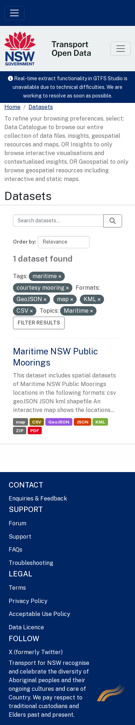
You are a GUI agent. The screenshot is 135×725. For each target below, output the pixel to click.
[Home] (12, 107)
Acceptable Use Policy (39, 614)
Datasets (40, 107)
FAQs (15, 549)
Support (20, 536)
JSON (83, 422)
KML (100, 422)
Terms (17, 587)
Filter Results (39, 323)
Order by (24, 242)
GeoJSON (58, 422)
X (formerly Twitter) (36, 652)
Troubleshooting (31, 562)
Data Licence (26, 627)
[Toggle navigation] (14, 13)
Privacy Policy (28, 601)
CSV (36, 422)
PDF (34, 430)
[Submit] (112, 220)
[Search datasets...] (58, 220)
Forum (17, 523)
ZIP (19, 430)
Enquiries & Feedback (38, 498)
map (20, 422)
